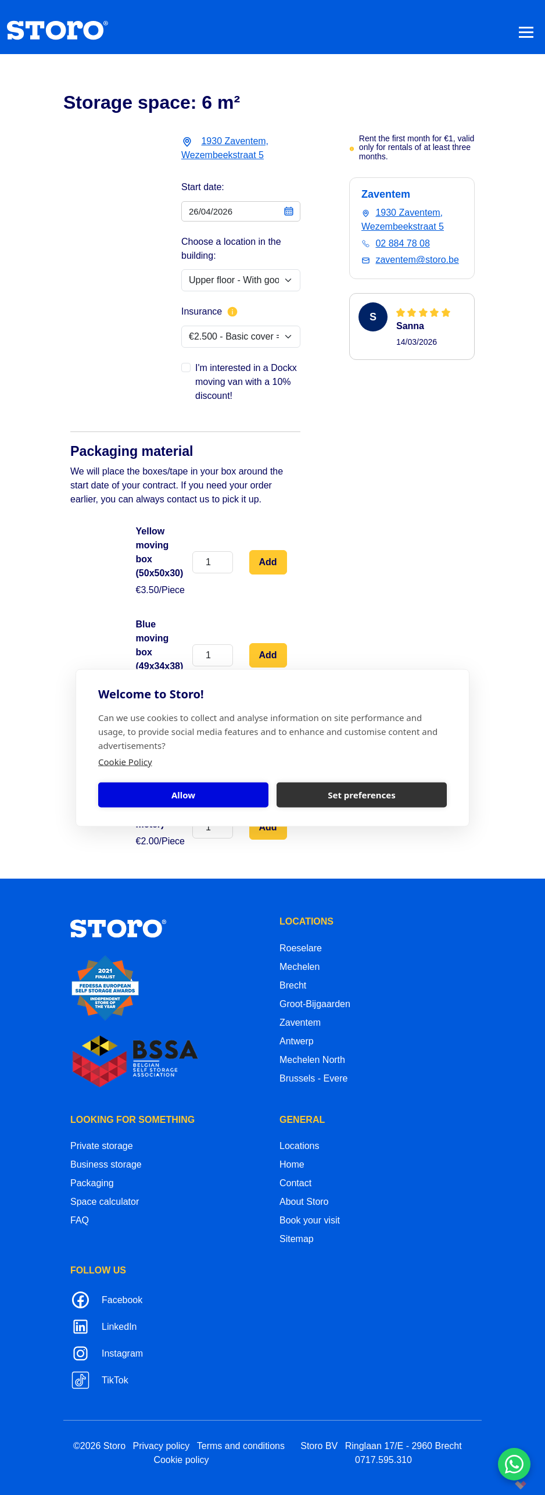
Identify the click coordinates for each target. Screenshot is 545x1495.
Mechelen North (312, 1060)
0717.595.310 (383, 1460)
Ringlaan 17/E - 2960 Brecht (403, 1446)
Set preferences (362, 795)
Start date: (202, 187)
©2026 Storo (99, 1446)
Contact (295, 1183)
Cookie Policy (125, 761)
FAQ (79, 1220)
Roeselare (300, 948)
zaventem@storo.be (416, 260)
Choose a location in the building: (231, 249)
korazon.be (502, 1485)
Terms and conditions (241, 1446)
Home (291, 1164)
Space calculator (104, 1202)
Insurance (209, 311)
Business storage (106, 1164)
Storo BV (319, 1446)
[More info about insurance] (232, 311)
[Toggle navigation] (526, 31)
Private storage (101, 1146)
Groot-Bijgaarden (314, 1004)
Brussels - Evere (313, 1078)
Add (268, 562)
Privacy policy (161, 1446)
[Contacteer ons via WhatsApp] (514, 1464)
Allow (183, 795)
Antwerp (296, 1041)
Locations (299, 1146)
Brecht (292, 985)
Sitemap (296, 1239)
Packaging (92, 1183)
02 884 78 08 (402, 243)
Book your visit (309, 1220)
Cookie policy (181, 1460)
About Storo (304, 1202)
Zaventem (300, 1022)
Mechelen (299, 967)
